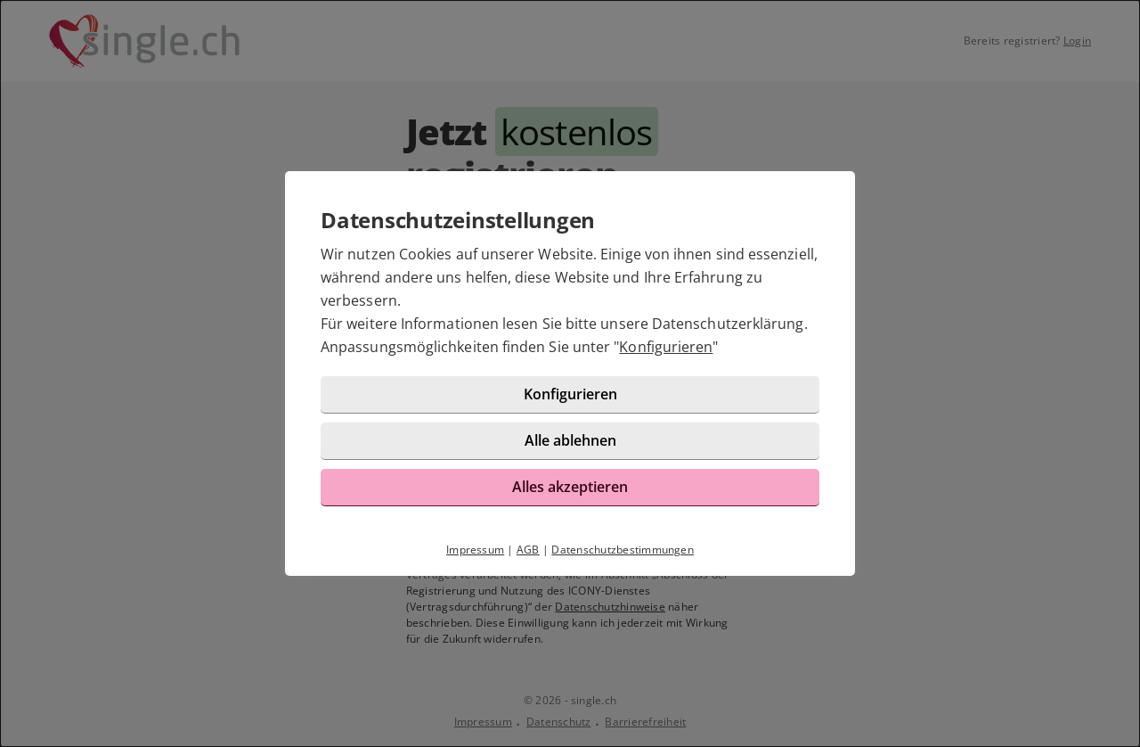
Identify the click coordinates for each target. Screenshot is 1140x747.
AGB (528, 549)
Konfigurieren (665, 347)
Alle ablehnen (570, 440)
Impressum (475, 549)
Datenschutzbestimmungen (622, 549)
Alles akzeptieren (570, 487)
